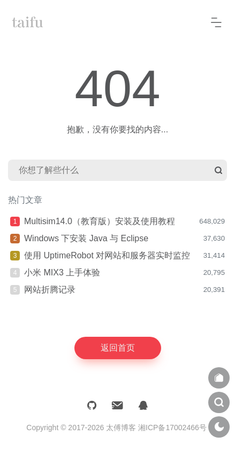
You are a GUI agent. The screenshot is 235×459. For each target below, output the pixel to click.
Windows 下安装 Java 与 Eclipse (86, 238)
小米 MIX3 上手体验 (62, 272)
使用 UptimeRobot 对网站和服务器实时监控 (107, 255)
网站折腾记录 (49, 289)
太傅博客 (121, 427)
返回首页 (118, 347)
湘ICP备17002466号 (172, 427)
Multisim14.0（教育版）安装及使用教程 (99, 221)
